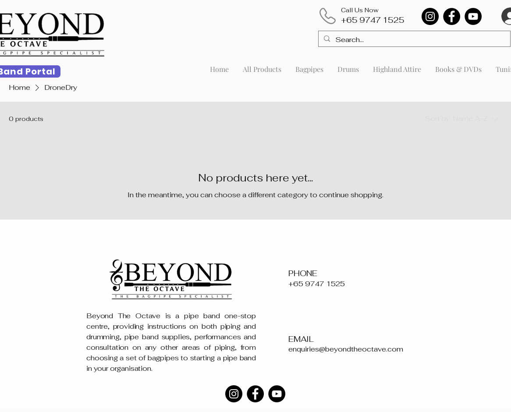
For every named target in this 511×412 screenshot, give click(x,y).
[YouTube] (473, 16)
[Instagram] (430, 16)
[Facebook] (451, 16)
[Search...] (413, 40)
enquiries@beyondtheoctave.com (345, 349)
